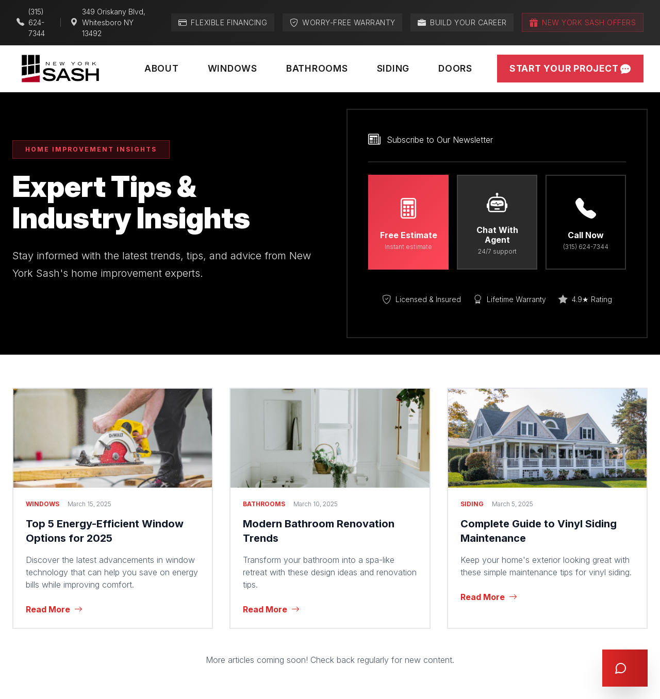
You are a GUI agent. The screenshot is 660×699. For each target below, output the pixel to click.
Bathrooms (317, 68)
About (161, 68)
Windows (232, 68)
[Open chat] (625, 668)
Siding (393, 68)
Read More (54, 609)
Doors (455, 68)
